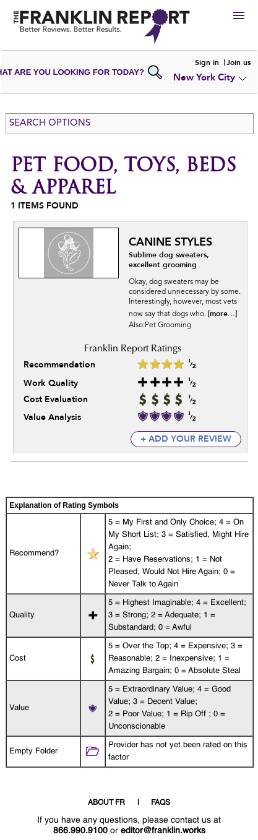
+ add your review (185, 439)
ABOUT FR (106, 803)
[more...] (222, 314)
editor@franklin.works (163, 830)
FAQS (160, 803)
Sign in (207, 62)
